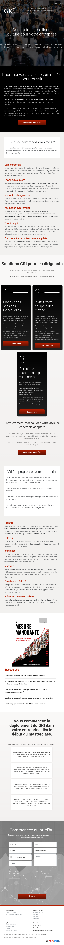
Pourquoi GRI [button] (36, 8)
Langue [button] (56, 4)
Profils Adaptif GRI (11, 912)
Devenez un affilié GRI (12, 930)
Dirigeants (36, 914)
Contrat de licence (41, 934)
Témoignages (10, 926)
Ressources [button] (31, 13)
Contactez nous (37, 923)
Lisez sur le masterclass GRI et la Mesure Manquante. (25, 676)
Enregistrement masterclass (14, 914)
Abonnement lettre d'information (43, 930)
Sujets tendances (38, 928)
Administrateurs (38, 912)
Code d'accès (37, 925)
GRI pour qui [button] (46, 8)
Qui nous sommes (11, 923)
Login (61, 4)
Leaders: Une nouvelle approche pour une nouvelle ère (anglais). (29, 698)
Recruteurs (36, 918)
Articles (8, 928)
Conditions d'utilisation (27, 934)
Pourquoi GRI (10, 911)
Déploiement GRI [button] (33, 11)
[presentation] (32, 887)
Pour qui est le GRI (38, 911)
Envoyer (32, 896)
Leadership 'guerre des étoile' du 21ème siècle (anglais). (26, 704)
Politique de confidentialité (12, 934)
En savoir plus (16, 344)
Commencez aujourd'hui (32, 123)
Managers (36, 916)
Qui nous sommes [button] (46, 11)
